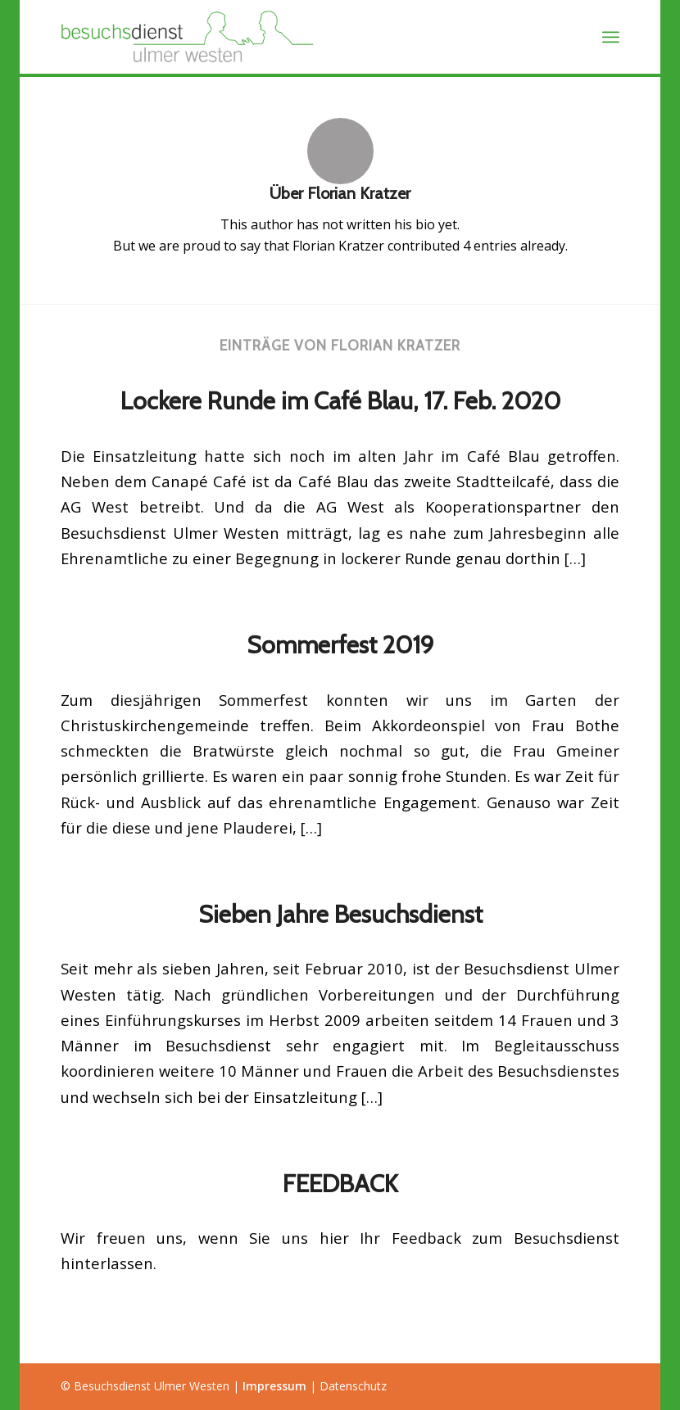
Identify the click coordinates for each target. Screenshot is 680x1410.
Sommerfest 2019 (340, 645)
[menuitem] (610, 37)
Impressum (274, 1386)
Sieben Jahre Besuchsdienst (340, 914)
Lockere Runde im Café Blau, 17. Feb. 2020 (340, 401)
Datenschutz (353, 1386)
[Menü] (610, 37)
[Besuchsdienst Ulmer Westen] (189, 37)
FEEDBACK (340, 1183)
